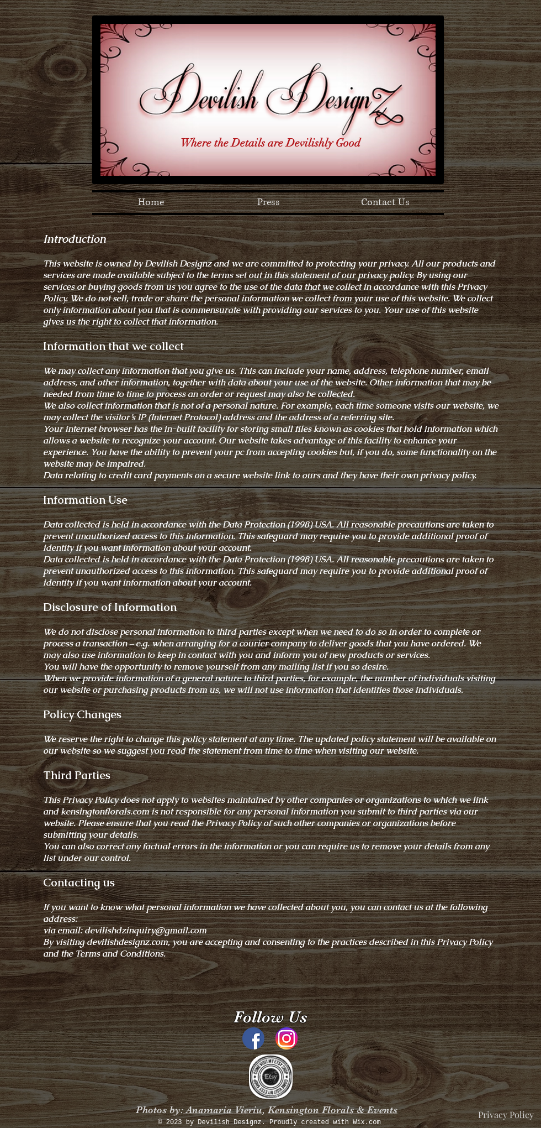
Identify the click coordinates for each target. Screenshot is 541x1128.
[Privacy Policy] (506, 1115)
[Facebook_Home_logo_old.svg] (253, 1038)
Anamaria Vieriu (222, 1109)
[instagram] (286, 1038)
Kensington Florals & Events (332, 1109)
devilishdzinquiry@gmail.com (145, 930)
